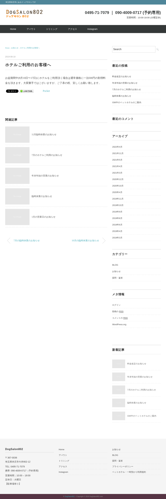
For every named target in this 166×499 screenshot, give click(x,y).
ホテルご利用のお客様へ (30, 48)
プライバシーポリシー (122, 466)
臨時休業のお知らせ (42, 196)
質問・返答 (117, 278)
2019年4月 (117, 231)
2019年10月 (117, 205)
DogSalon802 (70, 496)
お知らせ (116, 271)
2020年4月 (117, 192)
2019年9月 (117, 211)
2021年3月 (117, 173)
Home (13, 29)
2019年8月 (117, 218)
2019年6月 (117, 224)
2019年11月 (117, 199)
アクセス (72, 29)
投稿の (117, 311)
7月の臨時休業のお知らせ (27, 240)
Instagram (92, 29)
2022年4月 (117, 147)
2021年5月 (117, 160)
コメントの (120, 318)
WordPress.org (119, 324)
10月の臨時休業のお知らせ (85, 240)
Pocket (46, 91)
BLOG (115, 265)
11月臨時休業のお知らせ (44, 134)
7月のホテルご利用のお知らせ (47, 155)
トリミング (51, 29)
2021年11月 (117, 153)
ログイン (116, 305)
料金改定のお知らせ (121, 76)
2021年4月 (117, 166)
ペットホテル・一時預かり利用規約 (129, 472)
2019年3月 (117, 237)
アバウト (31, 29)
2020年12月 (117, 179)
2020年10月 (117, 186)
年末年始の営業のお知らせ (45, 175)
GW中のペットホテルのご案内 (126, 102)
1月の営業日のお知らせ (43, 217)
